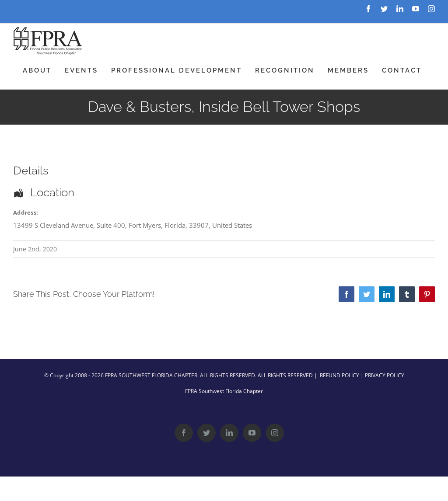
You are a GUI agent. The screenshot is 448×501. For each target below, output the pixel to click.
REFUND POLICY (339, 375)
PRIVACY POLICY (384, 375)
